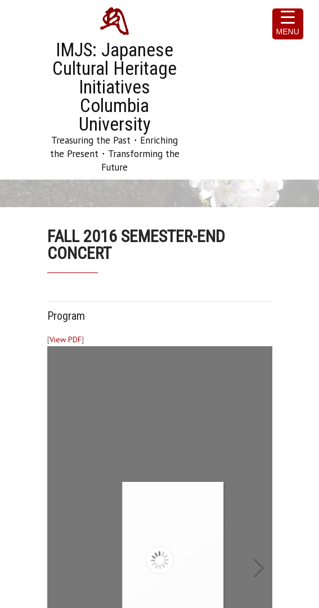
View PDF (66, 339)
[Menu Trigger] (287, 23)
